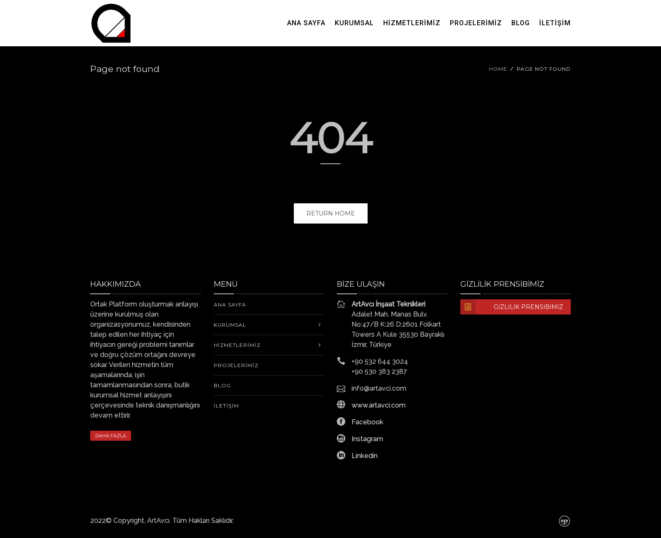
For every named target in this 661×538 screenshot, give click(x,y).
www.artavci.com (379, 405)
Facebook (367, 422)
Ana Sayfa (306, 23)
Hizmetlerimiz (412, 23)
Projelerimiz (476, 23)
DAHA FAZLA (110, 436)
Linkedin (365, 456)
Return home (330, 213)
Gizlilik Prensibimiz (512, 306)
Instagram (367, 439)
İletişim (555, 23)
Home (498, 69)
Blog (520, 23)
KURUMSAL (354, 23)
